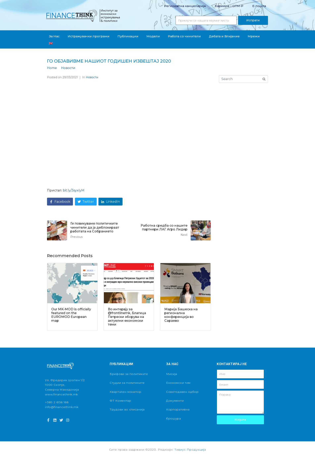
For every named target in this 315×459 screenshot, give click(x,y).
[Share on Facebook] (60, 202)
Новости (92, 77)
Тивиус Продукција (190, 449)
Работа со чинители (184, 36)
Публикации (128, 36)
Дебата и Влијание (224, 36)
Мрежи (254, 36)
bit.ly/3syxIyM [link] (73, 190)
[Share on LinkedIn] (110, 202)
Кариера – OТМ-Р (229, 6)
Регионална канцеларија (185, 6)
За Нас (54, 36)
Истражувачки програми (88, 36)
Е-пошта (259, 6)
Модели (153, 36)
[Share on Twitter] (86, 202)
